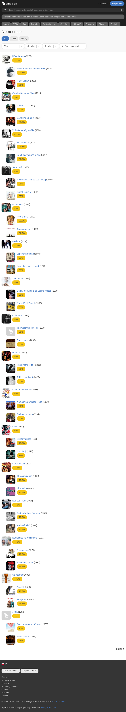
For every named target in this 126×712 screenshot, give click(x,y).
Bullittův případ (24, 439)
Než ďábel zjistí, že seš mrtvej (31, 179)
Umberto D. (22, 105)
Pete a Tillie (22, 216)
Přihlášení (103, 3)
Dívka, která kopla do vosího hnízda (34, 291)
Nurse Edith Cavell (26, 303)
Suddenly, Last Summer (28, 513)
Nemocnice (22, 550)
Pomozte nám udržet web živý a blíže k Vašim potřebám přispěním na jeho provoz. (40, 17)
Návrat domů (18, 56)
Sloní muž (17, 167)
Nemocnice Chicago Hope (29, 402)
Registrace (117, 3)
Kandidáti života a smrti (28, 266)
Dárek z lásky (18, 463)
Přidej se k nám (8, 680)
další (120, 649)
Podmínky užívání (9, 686)
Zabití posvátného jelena (29, 155)
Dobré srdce (23, 340)
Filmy (14, 39)
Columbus (17, 315)
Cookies (5, 689)
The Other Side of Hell (27, 328)
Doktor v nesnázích (21, 389)
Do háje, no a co (25, 414)
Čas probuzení (24, 229)
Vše (5, 39)
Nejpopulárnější (29, 671)
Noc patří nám (19, 500)
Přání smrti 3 (23, 636)
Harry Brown (23, 81)
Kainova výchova (25, 562)
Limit (14, 426)
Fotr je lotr (22, 599)
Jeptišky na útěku (25, 254)
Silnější (20, 587)
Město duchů (23, 142)
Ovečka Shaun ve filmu (23, 93)
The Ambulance (24, 476)
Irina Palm (22, 488)
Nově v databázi (11, 671)
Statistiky (6, 677)
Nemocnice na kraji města (24, 538)
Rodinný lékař (23, 525)
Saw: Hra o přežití (25, 118)
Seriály (24, 39)
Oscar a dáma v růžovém (29, 624)
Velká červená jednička (23, 130)
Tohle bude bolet (25, 377)
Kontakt (5, 696)
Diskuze (5, 683)
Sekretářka (17, 575)
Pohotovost (17, 204)
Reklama (5, 692)
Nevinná (16, 241)
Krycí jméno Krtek (25, 365)
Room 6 (16, 352)
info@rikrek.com (48, 707)
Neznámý (21, 451)
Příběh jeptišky (24, 192)
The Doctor (17, 278)
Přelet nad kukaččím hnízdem (31, 68)
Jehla (14, 612)
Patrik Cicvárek (58, 701)
